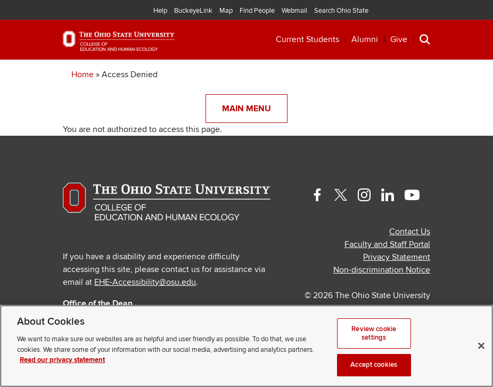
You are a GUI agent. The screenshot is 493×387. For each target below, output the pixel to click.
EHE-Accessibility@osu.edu (145, 282)
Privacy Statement (396, 257)
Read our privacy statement (62, 360)
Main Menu (246, 108)
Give (398, 39)
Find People (257, 10)
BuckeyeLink (193, 10)
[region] (246, 346)
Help (160, 10)
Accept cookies (373, 364)
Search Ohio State (341, 10)
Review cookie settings (373, 333)
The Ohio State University (34, 11)
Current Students (307, 39)
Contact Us (409, 231)
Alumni (364, 39)
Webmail (294, 10)
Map (226, 10)
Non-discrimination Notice (381, 270)
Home (82, 74)
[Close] (481, 346)
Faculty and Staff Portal (387, 244)
